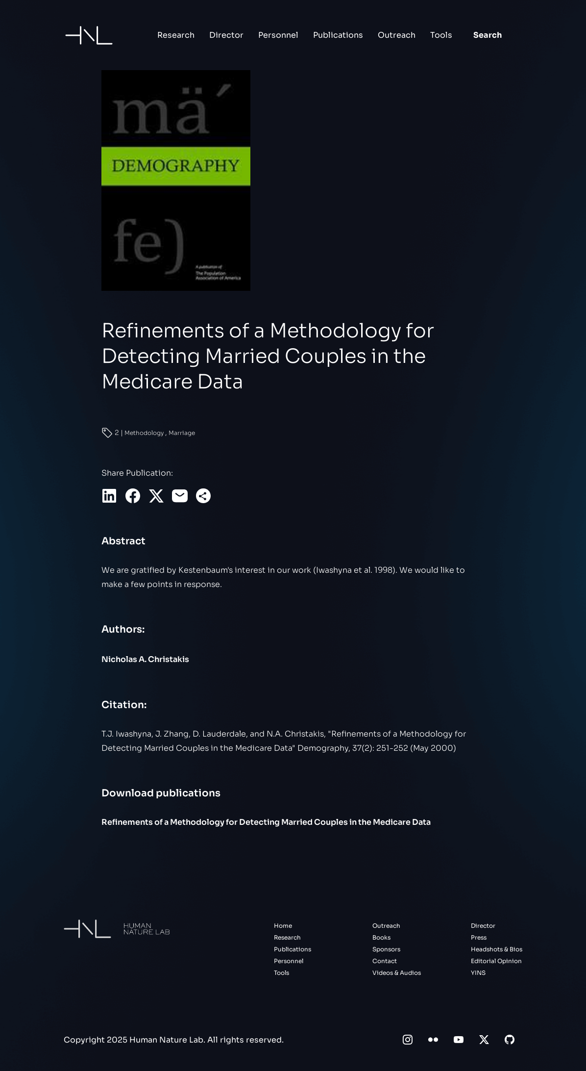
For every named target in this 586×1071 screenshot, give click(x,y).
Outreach (396, 35)
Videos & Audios (396, 972)
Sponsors (386, 949)
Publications (338, 35)
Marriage (182, 432)
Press (479, 937)
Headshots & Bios (496, 949)
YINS (478, 972)
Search (487, 35)
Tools (441, 35)
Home (283, 925)
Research (176, 35)
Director (226, 35)
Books (381, 937)
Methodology (144, 432)
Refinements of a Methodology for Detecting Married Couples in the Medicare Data (266, 822)
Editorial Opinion (496, 961)
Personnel (278, 35)
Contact (384, 961)
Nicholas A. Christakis (145, 659)
